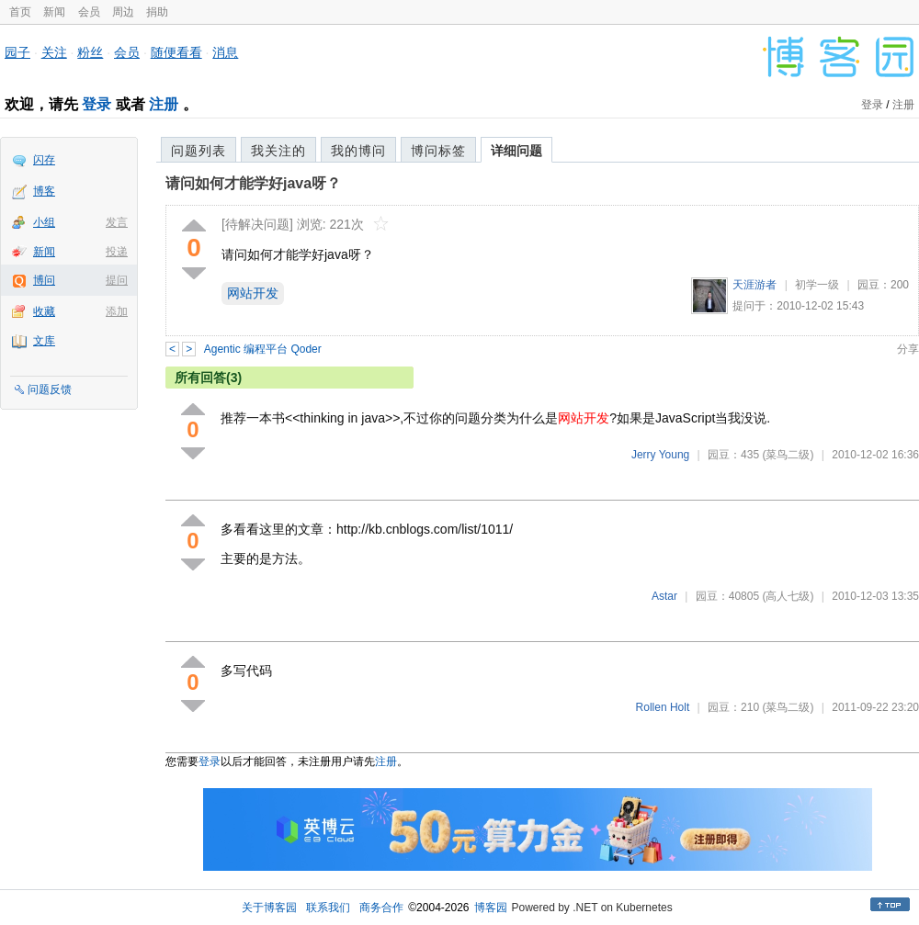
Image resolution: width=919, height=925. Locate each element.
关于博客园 (269, 907)
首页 (20, 12)
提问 (117, 280)
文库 (44, 340)
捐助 (157, 12)
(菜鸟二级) (787, 454)
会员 (89, 12)
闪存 (44, 159)
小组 (44, 222)
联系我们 (328, 907)
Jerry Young (660, 454)
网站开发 (252, 293)
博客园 (490, 907)
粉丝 (90, 52)
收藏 (44, 311)
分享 (908, 349)
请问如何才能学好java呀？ (253, 183)
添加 (117, 311)
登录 (96, 104)
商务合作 (381, 907)
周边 (123, 12)
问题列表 (198, 150)
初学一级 (817, 284)
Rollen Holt (663, 707)
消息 (225, 52)
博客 (44, 191)
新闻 (54, 12)
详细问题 (516, 150)
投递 (117, 251)
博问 (44, 280)
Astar (664, 596)
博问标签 (438, 150)
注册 (163, 104)
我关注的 (278, 150)
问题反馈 (50, 389)
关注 (54, 52)
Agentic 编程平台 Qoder (263, 349)
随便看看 (176, 52)
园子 (17, 52)
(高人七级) (787, 596)
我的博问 (358, 150)
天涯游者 (754, 284)
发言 (117, 222)
